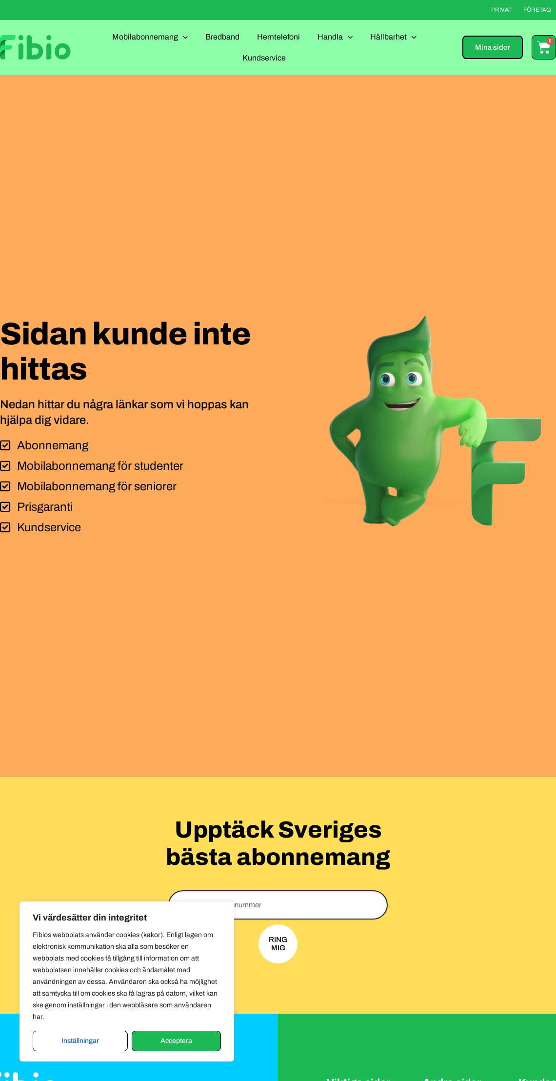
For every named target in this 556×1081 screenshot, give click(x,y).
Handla (335, 36)
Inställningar (80, 1040)
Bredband (222, 37)
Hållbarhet (393, 36)
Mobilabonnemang (150, 36)
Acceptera (176, 1040)
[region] (127, 981)
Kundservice (264, 58)
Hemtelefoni (278, 37)
